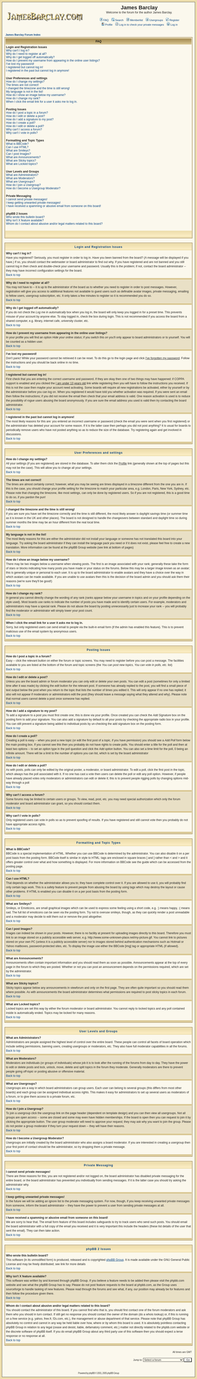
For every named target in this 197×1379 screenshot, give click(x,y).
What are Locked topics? (22, 164)
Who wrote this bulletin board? (25, 217)
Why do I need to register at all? (26, 54)
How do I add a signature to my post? (30, 119)
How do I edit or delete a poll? (25, 126)
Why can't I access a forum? (24, 129)
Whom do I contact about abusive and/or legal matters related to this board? (54, 223)
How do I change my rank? (23, 98)
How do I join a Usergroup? (23, 185)
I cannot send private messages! (26, 199)
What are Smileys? (18, 150)
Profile (107, 24)
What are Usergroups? (20, 181)
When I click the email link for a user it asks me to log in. (41, 101)
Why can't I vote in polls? (22, 132)
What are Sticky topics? (21, 160)
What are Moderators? (20, 178)
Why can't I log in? (17, 50)
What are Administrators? (22, 175)
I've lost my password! (20, 64)
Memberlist (134, 20)
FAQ (104, 20)
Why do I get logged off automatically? (30, 57)
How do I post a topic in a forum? (27, 112)
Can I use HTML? (17, 147)
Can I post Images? (18, 154)
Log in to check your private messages (139, 24)
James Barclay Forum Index (23, 34)
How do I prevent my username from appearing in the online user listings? (53, 60)
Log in (172, 24)
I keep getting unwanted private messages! (33, 202)
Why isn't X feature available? (25, 220)
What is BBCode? (17, 143)
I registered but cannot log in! (24, 67)
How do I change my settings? (25, 81)
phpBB (92, 1373)
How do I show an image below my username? (36, 95)
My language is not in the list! (24, 91)
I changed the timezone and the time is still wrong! (38, 88)
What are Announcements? (23, 157)
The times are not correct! (22, 85)
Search (118, 20)
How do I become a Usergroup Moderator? (33, 188)
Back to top (13, 275)
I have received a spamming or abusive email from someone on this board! (53, 206)
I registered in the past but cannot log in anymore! (37, 70)
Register (172, 20)
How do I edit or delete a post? (25, 116)
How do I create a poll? (20, 122)
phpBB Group (115, 1260)
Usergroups (154, 20)
